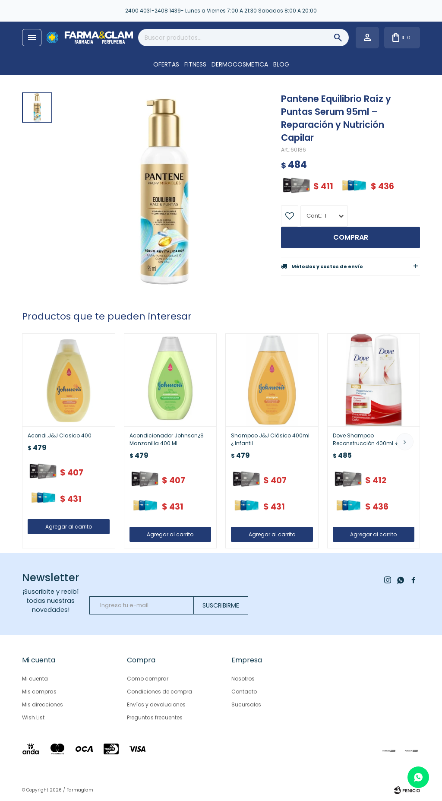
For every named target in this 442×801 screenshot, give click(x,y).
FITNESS (195, 64)
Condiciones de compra (159, 691)
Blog (281, 64)
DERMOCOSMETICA (240, 64)
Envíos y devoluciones (156, 704)
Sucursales (246, 704)
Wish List (33, 717)
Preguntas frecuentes (155, 717)
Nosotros (243, 678)
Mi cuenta (35, 678)
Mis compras (39, 691)
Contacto (244, 691)
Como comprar (147, 678)
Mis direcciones (42, 704)
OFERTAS (166, 64)
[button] (405, 442)
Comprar (350, 237)
